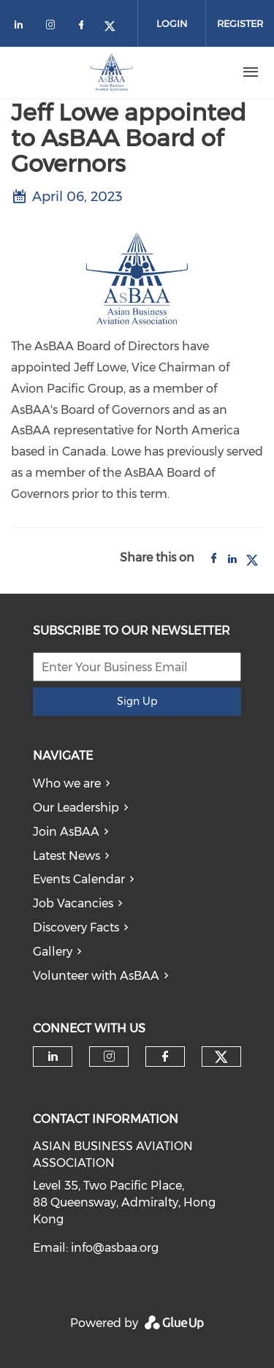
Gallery (52, 952)
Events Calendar (79, 879)
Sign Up (137, 701)
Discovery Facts (76, 927)
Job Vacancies (73, 903)
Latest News (66, 856)
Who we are (67, 783)
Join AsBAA (66, 832)
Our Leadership (76, 808)
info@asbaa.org (115, 1248)
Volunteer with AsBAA (96, 976)
